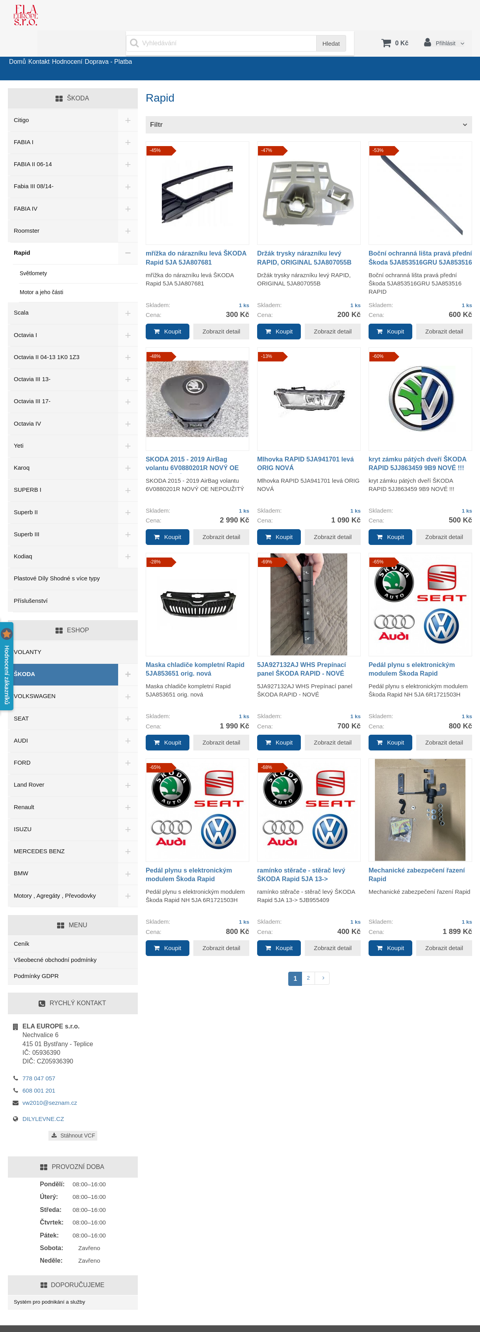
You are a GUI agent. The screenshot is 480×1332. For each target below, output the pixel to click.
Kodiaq (23, 536)
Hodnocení (101, 48)
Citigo (21, 100)
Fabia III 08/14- (34, 166)
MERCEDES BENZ (39, 831)
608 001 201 (38, 1070)
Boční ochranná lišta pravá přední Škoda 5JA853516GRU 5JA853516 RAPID (418, 242)
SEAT (21, 698)
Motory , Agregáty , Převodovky (55, 876)
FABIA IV (25, 188)
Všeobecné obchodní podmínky (55, 940)
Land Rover (29, 764)
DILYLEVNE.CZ (43, 1099)
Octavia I (25, 315)
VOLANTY (27, 632)
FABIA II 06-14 (33, 144)
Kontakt (59, 48)
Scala (21, 292)
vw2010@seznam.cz (49, 1083)
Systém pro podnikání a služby (54, 1283)
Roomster (26, 210)
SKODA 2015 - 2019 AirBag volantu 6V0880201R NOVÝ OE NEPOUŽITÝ (197, 448)
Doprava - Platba (156, 48)
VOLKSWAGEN (35, 676)
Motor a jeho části (41, 272)
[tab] (309, 105)
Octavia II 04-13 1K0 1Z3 (47, 337)
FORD (22, 742)
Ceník (21, 923)
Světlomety (33, 253)
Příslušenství (31, 581)
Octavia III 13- (32, 359)
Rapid (22, 233)
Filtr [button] (156, 105)
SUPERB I (27, 470)
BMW (21, 853)
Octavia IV (27, 403)
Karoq (22, 448)
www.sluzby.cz (36, 1320)
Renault (24, 787)
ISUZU (23, 809)
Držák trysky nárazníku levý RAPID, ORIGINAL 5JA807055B (303, 242)
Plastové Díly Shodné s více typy (57, 558)
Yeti (18, 425)
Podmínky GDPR (36, 956)
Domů (24, 48)
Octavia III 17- (32, 381)
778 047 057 (38, 1058)
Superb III (26, 514)
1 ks (243, 285)
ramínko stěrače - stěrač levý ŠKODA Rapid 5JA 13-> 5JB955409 (305, 858)
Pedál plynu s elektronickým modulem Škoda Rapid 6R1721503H (416, 653)
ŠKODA (24, 654)
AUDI (21, 720)
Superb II (26, 492)
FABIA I (23, 122)
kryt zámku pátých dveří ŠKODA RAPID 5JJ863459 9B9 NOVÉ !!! (419, 448)
